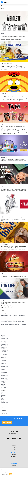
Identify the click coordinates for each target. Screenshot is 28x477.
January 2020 (4, 373)
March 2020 (3, 370)
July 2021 (3, 362)
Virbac (2, 186)
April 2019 (3, 385)
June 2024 (3, 339)
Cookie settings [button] (5, 474)
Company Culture (4, 402)
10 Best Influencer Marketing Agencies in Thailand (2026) (13, 315)
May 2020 (3, 369)
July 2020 (3, 367)
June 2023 (3, 348)
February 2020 (4, 372)
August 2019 (3, 381)
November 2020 (4, 366)
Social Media (3, 392)
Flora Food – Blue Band (6, 63)
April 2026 (3, 333)
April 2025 (3, 336)
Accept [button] (11, 474)
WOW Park (3, 93)
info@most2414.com (14, 435)
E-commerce (3, 393)
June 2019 (3, 384)
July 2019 (3, 382)
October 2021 (4, 357)
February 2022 (4, 354)
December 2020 (4, 364)
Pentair (2, 300)
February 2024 (4, 342)
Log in (2, 409)
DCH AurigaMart (5, 157)
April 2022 (3, 353)
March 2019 (3, 387)
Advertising (3, 401)
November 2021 (4, 356)
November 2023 (4, 345)
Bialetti (2, 33)
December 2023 (4, 344)
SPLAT (2, 216)
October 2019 (4, 378)
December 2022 (4, 350)
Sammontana (4, 245)
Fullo (2, 273)
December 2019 (4, 375)
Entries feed (3, 410)
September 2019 (4, 379)
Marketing (3, 396)
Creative (2, 399)
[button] (25, 2)
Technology (3, 395)
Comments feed (4, 412)
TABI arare (3, 125)
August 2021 (3, 360)
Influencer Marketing (5, 404)
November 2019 (4, 376)
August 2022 (3, 351)
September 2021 (4, 359)
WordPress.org (4, 413)
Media (2, 398)
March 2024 (3, 341)
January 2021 (4, 363)
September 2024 (4, 338)
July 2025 (3, 335)
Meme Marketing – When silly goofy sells (9, 319)
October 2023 (4, 347)
